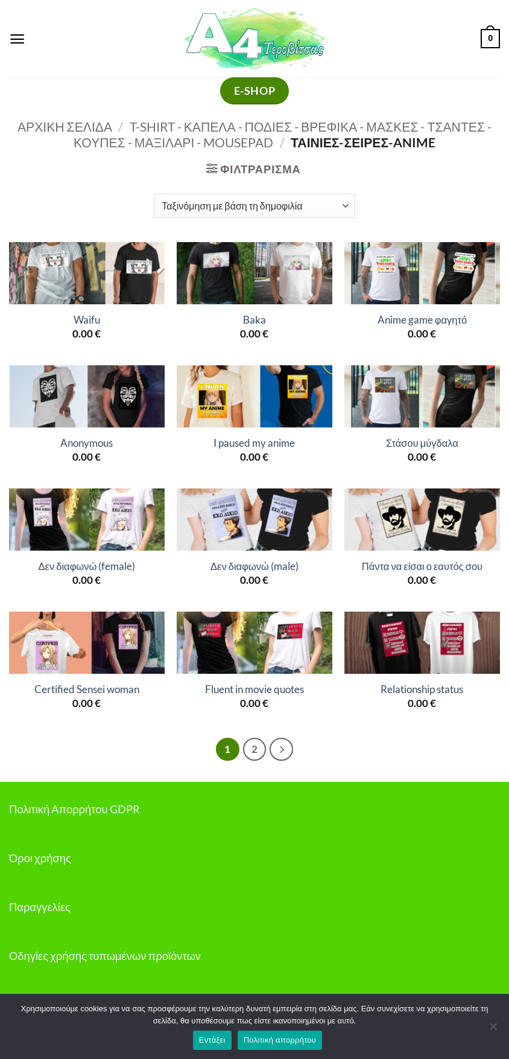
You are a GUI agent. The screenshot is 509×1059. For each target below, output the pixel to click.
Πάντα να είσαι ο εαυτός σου (422, 566)
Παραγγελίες (40, 906)
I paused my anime (254, 443)
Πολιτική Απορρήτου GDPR (74, 809)
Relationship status (422, 689)
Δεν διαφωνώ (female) (86, 566)
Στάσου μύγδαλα (422, 443)
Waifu (87, 320)
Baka (254, 320)
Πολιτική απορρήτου (280, 1040)
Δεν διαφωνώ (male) (254, 566)
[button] (17, 38)
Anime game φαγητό (422, 320)
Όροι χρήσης (40, 858)
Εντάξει (212, 1040)
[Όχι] (492, 1030)
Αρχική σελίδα (64, 127)
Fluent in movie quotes (254, 689)
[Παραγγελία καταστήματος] (254, 206)
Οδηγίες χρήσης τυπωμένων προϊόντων (105, 955)
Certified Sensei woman (86, 689)
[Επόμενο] (282, 749)
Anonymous (86, 443)
